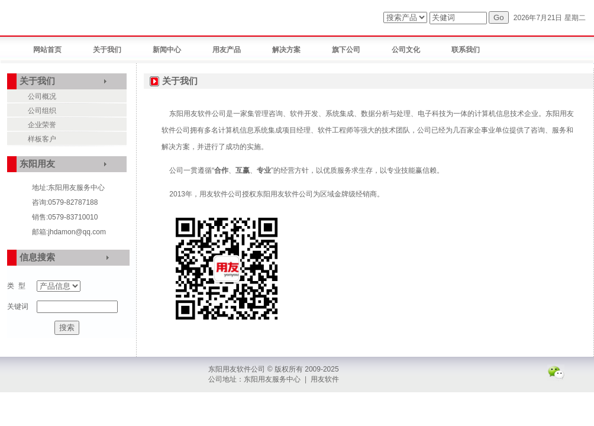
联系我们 (465, 50)
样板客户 (42, 139)
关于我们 (107, 50)
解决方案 (286, 50)
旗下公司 (346, 50)
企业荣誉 (42, 125)
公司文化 (406, 50)
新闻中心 (167, 50)
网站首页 (47, 50)
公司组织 (42, 110)
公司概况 (42, 96)
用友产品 (226, 50)
